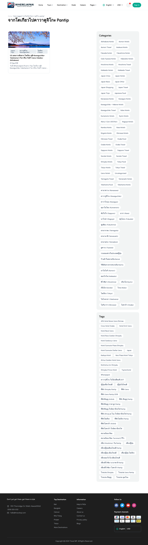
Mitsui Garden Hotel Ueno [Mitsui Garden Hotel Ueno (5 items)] (110, 360)
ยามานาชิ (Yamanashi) (109, 236)
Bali (55, 504)
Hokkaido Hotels (107, 70)
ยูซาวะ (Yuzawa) (107, 248)
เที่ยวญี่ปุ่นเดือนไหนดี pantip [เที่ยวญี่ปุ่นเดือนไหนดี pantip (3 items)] (111, 448)
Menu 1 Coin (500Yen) (109, 122)
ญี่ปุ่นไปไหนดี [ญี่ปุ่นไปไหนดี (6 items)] (122, 385)
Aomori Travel (106, 47)
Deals (74, 5)
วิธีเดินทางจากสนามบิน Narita (112, 265)
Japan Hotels (120, 76)
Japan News (105, 82)
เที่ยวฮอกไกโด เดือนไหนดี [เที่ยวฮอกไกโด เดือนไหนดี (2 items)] (110, 458)
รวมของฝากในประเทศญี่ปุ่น (111, 253)
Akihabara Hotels (107, 42)
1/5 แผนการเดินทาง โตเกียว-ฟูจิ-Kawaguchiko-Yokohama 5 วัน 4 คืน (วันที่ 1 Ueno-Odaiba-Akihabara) (27, 58)
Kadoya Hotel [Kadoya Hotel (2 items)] (106, 355)
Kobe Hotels (125, 110)
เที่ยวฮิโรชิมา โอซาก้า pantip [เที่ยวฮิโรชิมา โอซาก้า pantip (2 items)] (111, 468)
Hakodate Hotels (127, 59)
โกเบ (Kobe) (122, 288)
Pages (92, 5)
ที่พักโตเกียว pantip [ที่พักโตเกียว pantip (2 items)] (122, 419)
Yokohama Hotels (124, 185)
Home (41, 5)
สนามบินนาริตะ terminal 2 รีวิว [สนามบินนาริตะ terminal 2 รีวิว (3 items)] (112, 438)
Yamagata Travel (107, 179)
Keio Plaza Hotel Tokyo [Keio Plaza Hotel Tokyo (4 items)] (124, 355)
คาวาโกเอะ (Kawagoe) (109, 202)
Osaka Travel (120, 145)
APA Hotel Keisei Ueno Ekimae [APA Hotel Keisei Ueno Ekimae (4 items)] (112, 321)
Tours (49, 5)
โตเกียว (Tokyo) (40, 51)
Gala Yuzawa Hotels (108, 59)
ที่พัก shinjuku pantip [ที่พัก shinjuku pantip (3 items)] (108, 389)
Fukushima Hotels (123, 53)
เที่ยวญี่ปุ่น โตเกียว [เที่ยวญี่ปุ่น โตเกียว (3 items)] (127, 453)
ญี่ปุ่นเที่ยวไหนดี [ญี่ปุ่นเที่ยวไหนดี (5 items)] (106, 385)
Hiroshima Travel (124, 65)
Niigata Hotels (106, 133)
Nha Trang (58, 516)
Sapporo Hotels (107, 150)
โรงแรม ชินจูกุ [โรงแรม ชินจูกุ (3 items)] (106, 477)
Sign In (136, 5)
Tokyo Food (121, 162)
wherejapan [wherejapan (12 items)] (105, 375)
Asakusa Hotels (122, 47)
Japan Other (119, 82)
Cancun (56, 512)
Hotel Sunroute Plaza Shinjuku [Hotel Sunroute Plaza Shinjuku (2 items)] (112, 346)
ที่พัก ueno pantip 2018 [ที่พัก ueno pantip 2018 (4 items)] (109, 394)
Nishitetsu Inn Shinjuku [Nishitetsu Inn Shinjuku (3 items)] (109, 365)
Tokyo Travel (120, 168)
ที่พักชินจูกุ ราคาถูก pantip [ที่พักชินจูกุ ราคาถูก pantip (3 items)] (110, 404)
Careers (83, 5)
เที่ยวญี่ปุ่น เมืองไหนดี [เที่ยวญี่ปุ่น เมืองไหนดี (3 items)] (108, 453)
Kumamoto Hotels (107, 116)
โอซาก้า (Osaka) (127, 305)
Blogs (79, 523)
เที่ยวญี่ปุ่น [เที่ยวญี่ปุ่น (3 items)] (129, 443)
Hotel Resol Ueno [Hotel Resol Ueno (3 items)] (107, 331)
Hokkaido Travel (124, 70)
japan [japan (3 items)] (129, 350)
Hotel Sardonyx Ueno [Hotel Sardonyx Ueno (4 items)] (109, 341)
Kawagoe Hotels (125, 99)
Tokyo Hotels (106, 168)
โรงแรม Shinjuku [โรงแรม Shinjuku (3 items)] (107, 472)
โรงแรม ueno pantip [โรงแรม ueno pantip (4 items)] (126, 472)
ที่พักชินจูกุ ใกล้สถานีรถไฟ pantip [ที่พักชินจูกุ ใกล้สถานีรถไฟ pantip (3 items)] (113, 409)
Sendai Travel (121, 156)
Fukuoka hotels (106, 53)
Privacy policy (82, 520)
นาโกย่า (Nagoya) (107, 219)
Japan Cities (105, 76)
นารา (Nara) (124, 213)
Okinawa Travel (107, 139)
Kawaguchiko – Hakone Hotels (112, 105)
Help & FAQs (81, 504)
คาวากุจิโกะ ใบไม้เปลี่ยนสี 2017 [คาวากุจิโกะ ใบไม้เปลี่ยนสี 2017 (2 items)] (112, 380)
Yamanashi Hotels (125, 179)
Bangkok (57, 508)
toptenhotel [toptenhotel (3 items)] (126, 370)
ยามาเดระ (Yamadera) (109, 242)
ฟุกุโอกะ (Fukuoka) (126, 219)
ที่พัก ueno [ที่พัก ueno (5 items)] (125, 389)
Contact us (81, 516)
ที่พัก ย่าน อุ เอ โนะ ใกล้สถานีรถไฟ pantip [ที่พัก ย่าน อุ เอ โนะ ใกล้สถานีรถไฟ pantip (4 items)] (116, 414)
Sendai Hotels (106, 156)
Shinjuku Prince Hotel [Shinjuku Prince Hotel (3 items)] (109, 370)
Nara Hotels (120, 127)
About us (80, 512)
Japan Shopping (107, 87)
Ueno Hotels (105, 173)
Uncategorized (120, 173)
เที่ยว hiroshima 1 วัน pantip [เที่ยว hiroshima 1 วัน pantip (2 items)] (111, 443)
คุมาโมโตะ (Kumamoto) (110, 208)
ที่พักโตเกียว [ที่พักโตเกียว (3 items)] (105, 419)
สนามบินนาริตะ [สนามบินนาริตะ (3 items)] (106, 433)
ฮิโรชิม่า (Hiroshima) (108, 282)
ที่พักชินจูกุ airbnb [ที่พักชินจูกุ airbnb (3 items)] (107, 399)
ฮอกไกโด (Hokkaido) (109, 276)
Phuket (56, 520)
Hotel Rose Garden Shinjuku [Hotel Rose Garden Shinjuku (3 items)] (111, 336)
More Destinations (60, 527)
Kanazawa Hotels (107, 99)
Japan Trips (13, 51)
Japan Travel (123, 87)
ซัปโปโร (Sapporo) (108, 213)
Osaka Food (121, 139)
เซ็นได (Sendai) (107, 288)
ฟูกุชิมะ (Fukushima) (108, 225)
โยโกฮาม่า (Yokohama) (109, 299)
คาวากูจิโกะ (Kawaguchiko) (24, 51)
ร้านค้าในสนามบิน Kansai (110, 259)
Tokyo (56, 523)
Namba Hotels (106, 127)
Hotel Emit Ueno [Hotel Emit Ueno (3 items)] (125, 326)
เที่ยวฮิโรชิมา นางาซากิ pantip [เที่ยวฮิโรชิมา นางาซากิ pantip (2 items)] (112, 463)
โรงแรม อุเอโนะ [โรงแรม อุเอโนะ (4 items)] (122, 477)
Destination (61, 5)
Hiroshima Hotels (107, 65)
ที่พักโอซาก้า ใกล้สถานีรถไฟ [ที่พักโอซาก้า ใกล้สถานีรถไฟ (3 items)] (111, 429)
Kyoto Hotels (123, 116)
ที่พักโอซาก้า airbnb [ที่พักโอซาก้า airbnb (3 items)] (108, 424)
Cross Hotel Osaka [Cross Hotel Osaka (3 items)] (107, 326)
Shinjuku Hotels (106, 162)
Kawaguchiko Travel (108, 110)
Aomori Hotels (124, 42)
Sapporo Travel (123, 150)
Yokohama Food (107, 185)
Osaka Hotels (106, 145)
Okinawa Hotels (122, 133)
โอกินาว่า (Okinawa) (108, 305)
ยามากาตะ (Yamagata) (109, 231)
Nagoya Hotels (127, 122)
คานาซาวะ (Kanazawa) (109, 190)
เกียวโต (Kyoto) (126, 282)
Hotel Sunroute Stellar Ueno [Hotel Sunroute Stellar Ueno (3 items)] (111, 350)
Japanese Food (120, 93)
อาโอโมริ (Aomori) (108, 271)
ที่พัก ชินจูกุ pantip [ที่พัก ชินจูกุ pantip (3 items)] (125, 399)
